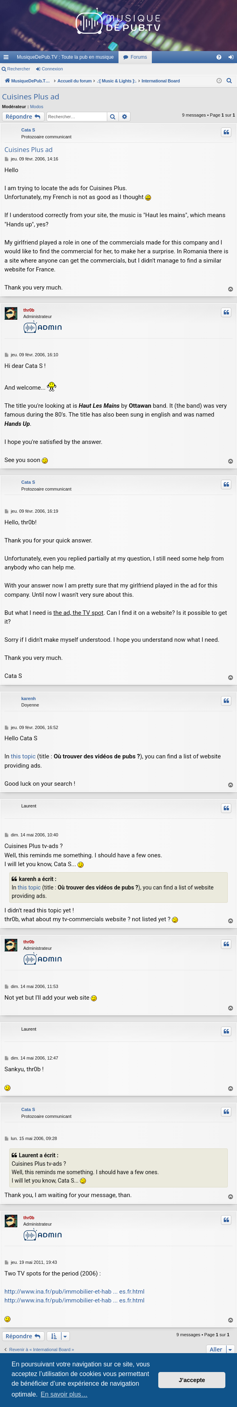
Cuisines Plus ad (30, 96)
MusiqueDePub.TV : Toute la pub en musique (65, 57)
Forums (139, 57)
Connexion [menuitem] (233, 58)
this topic (23, 756)
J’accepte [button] (192, 1380)
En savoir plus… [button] (64, 1394)
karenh (28, 698)
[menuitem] (219, 57)
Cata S (28, 129)
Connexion (52, 68)
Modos (36, 106)
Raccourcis (7, 58)
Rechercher (18, 68)
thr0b (29, 310)
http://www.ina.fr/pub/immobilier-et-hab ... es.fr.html (74, 1291)
